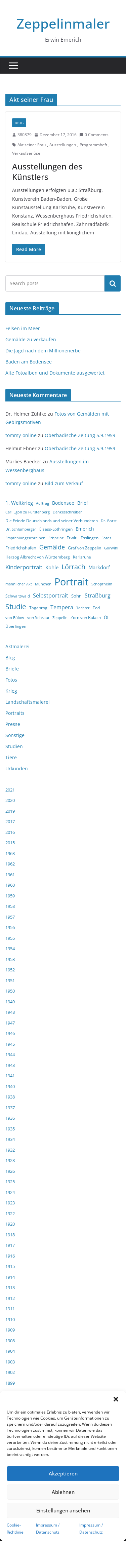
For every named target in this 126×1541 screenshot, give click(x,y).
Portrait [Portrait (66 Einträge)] (71, 581)
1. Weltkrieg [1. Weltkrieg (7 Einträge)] (19, 502)
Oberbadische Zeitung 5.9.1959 (80, 435)
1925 (10, 1182)
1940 (10, 1086)
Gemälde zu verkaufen (30, 339)
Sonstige (15, 735)
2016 (10, 832)
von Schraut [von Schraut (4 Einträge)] (38, 617)
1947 (10, 1023)
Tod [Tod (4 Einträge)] (96, 608)
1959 (10, 896)
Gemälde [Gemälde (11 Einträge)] (52, 547)
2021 (10, 790)
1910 (10, 1319)
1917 (10, 1245)
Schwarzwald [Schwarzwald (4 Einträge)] (17, 596)
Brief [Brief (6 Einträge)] (82, 503)
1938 (10, 1097)
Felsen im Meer (22, 328)
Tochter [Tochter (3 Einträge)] (83, 608)
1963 (10, 853)
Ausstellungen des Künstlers (47, 171)
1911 (10, 1309)
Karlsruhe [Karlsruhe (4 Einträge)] (82, 557)
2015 (10, 843)
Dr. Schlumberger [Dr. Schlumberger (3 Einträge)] (20, 529)
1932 (10, 1150)
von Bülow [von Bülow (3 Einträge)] (14, 617)
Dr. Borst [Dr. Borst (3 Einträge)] (109, 520)
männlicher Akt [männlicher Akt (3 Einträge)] (18, 584)
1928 (10, 1160)
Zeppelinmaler (63, 23)
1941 (10, 1076)
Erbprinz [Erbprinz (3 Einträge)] (56, 538)
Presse (12, 724)
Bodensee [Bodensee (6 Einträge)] (63, 503)
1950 (10, 991)
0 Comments (94, 135)
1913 (10, 1287)
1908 (10, 1341)
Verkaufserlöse (26, 153)
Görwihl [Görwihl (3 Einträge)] (111, 548)
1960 (10, 885)
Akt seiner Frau (31, 145)
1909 (10, 1330)
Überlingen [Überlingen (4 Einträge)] (15, 626)
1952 (10, 970)
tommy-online (21, 435)
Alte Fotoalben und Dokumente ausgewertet (54, 373)
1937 (10, 1108)
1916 (10, 1256)
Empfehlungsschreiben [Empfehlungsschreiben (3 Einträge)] (25, 538)
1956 (10, 927)
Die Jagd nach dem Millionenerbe (43, 350)
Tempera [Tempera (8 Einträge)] (61, 607)
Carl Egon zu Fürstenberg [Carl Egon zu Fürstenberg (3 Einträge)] (27, 512)
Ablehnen (63, 1492)
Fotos (11, 680)
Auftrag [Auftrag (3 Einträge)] (42, 503)
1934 (10, 1139)
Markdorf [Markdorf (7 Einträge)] (99, 567)
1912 (10, 1298)
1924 (10, 1192)
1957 (10, 917)
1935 (10, 1129)
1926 (10, 1171)
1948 (10, 1012)
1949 (10, 1002)
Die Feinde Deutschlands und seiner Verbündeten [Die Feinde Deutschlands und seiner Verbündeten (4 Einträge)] (51, 521)
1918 (10, 1235)
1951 (10, 980)
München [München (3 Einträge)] (43, 584)
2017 (10, 821)
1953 (10, 959)
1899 (10, 1383)
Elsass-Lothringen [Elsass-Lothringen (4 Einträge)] (56, 529)
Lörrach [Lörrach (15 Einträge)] (73, 566)
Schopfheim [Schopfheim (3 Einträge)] (101, 584)
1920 (10, 1224)
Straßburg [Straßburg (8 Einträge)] (98, 595)
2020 (10, 800)
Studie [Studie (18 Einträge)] (15, 606)
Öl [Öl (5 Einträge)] (106, 617)
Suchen (112, 283)
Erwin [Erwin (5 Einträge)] (72, 538)
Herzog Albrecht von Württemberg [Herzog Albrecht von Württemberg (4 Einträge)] (37, 557)
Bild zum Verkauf (64, 483)
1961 (10, 875)
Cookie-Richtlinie (15, 1528)
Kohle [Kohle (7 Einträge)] (51, 567)
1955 (10, 938)
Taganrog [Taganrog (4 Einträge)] (38, 608)
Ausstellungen (62, 145)
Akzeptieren (63, 1473)
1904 (10, 1351)
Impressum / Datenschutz (47, 1528)
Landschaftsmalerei (27, 702)
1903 (10, 1362)
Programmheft (93, 145)
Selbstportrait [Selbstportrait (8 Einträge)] (50, 595)
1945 (10, 1044)
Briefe (12, 668)
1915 (10, 1266)
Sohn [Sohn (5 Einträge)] (76, 596)
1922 (10, 1213)
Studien (14, 746)
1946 (10, 1033)
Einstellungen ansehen (63, 1510)
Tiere (11, 757)
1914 (10, 1277)
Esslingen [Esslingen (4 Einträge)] (89, 538)
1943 (10, 1065)
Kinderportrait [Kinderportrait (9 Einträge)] (23, 567)
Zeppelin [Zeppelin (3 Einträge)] (60, 617)
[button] (116, 1399)
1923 (10, 1203)
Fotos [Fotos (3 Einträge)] (106, 538)
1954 (10, 949)
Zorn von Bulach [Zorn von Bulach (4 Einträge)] (86, 617)
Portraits (15, 713)
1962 (10, 864)
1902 (10, 1372)
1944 (10, 1054)
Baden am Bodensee (28, 361)
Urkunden (16, 768)
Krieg (11, 691)
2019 (10, 811)
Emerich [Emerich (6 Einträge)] (85, 529)
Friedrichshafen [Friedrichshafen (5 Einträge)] (20, 548)
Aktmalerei (17, 646)
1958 (10, 906)
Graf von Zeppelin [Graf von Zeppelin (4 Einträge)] (84, 548)
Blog (19, 122)
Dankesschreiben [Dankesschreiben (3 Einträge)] (68, 512)
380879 (24, 135)
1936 (10, 1118)
